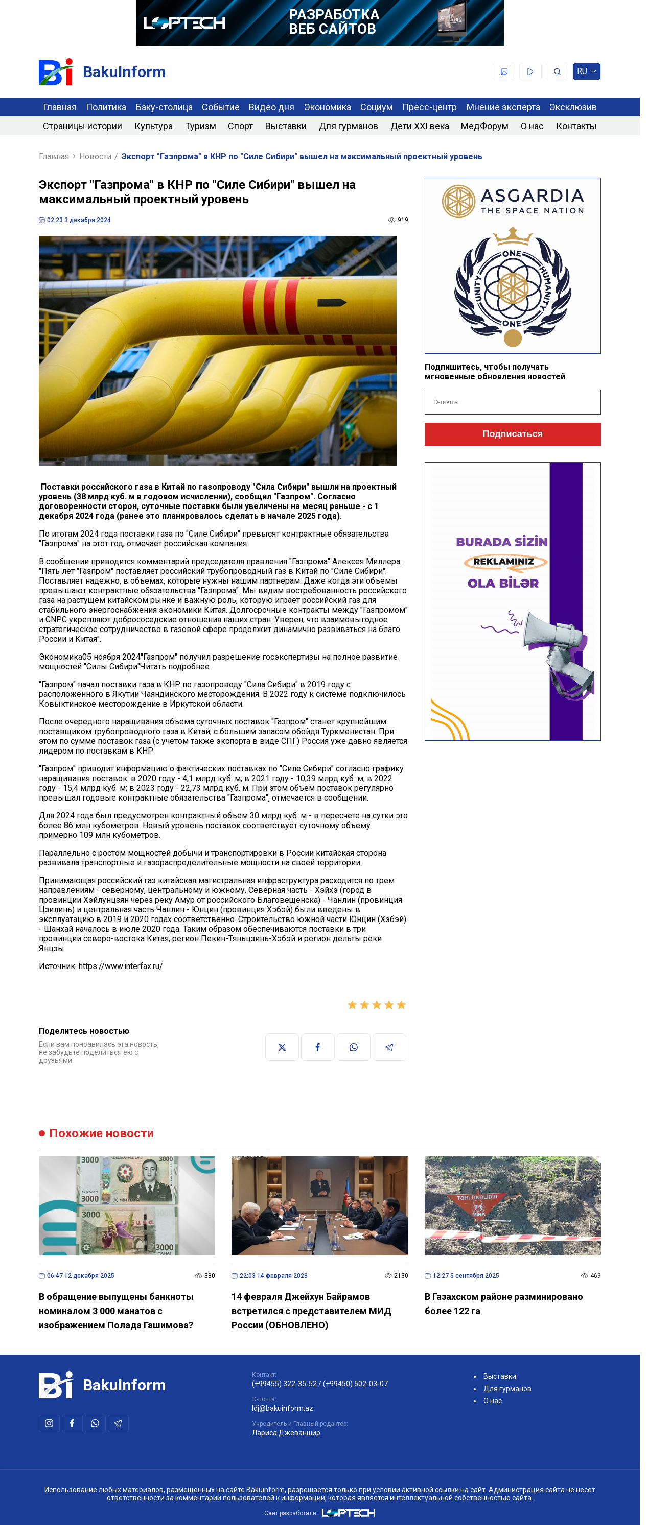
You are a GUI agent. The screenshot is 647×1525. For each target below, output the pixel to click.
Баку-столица (164, 107)
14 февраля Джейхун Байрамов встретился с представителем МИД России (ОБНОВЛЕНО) (311, 1310)
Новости (95, 156)
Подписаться (513, 434)
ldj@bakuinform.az (282, 1408)
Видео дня (271, 107)
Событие (221, 107)
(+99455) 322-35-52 (284, 1383)
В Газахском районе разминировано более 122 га (504, 1303)
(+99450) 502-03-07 (355, 1383)
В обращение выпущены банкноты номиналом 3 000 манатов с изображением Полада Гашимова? (116, 1310)
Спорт (240, 125)
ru (586, 73)
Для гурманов (348, 125)
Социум (376, 107)
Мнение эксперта (503, 107)
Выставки (286, 125)
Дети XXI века (419, 125)
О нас (532, 125)
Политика (106, 107)
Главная (60, 107)
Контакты (576, 125)
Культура (153, 125)
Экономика (327, 107)
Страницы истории (82, 125)
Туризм (200, 125)
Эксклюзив (573, 107)
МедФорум (485, 125)
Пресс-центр (429, 107)
